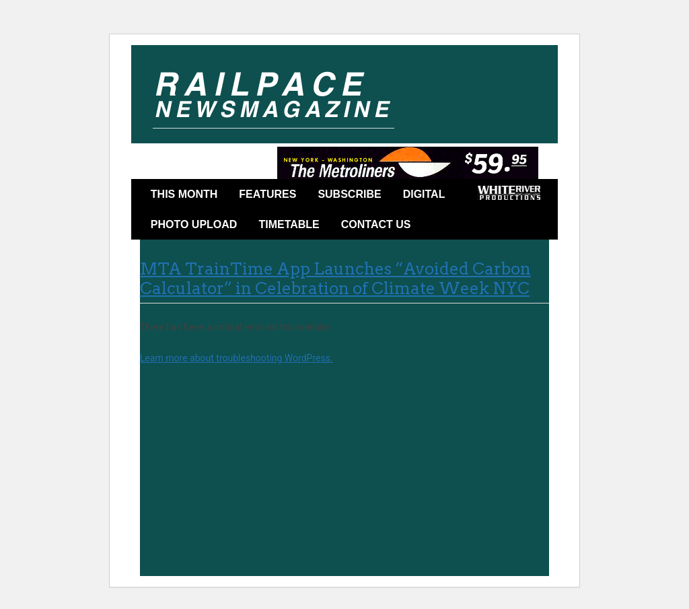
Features (267, 194)
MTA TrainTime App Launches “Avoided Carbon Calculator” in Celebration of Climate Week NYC (335, 278)
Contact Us (376, 224)
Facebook (441, 227)
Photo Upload (194, 224)
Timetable (288, 224)
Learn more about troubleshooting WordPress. (236, 358)
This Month (184, 194)
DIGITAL (424, 194)
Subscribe (349, 194)
